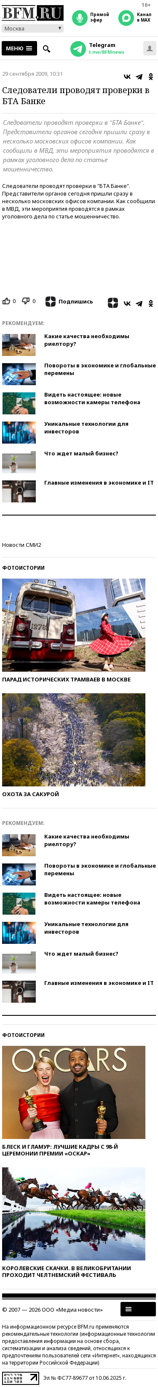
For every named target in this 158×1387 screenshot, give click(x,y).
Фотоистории (23, 567)
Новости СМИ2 (21, 545)
